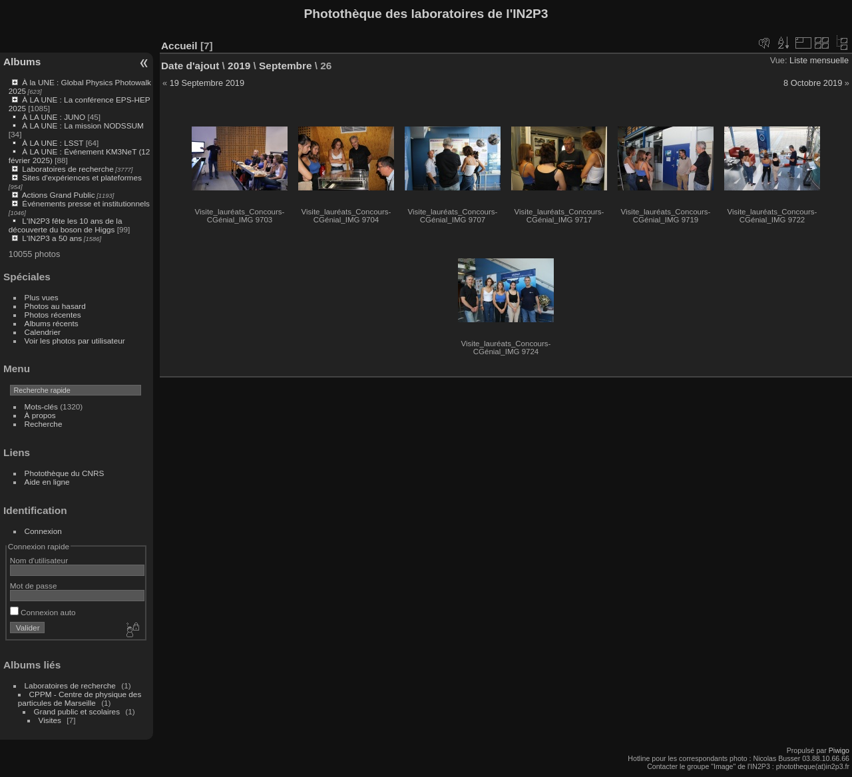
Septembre (285, 65)
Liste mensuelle (819, 60)
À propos (40, 415)
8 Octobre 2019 (812, 83)
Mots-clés (41, 406)
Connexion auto (43, 612)
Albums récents (52, 323)
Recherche (44, 423)
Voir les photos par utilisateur (75, 340)
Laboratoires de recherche (67, 168)
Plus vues (42, 297)
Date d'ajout (190, 65)
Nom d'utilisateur (39, 560)
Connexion (43, 531)
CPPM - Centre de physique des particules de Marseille (80, 698)
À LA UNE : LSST (52, 142)
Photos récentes (53, 314)
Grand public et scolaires (77, 711)
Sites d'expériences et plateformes (81, 177)
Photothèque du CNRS (65, 473)
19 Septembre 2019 (207, 83)
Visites (50, 720)
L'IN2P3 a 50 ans (52, 238)
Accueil (179, 45)
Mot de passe (33, 585)
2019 (239, 65)
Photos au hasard (55, 306)
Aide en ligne (47, 481)
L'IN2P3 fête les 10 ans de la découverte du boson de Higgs (65, 225)
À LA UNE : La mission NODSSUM (82, 125)
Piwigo (839, 750)
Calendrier (43, 332)
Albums (22, 61)
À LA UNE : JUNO (54, 117)
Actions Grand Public (58, 194)
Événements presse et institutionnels (86, 203)
